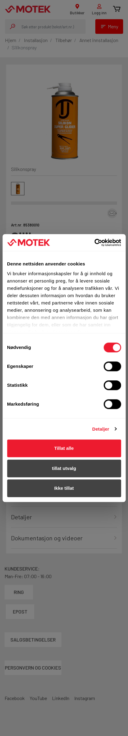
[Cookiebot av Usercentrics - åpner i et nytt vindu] (94, 243)
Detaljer (100, 429)
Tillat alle (64, 448)
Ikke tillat (64, 488)
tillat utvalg (64, 468)
